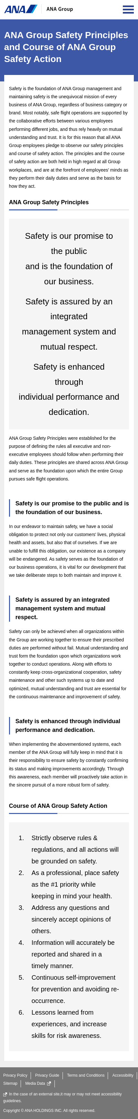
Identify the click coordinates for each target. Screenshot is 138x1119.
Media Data (38, 1083)
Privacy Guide (47, 1075)
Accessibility (122, 1075)
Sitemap (10, 1083)
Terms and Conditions (85, 1075)
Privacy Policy (15, 1075)
